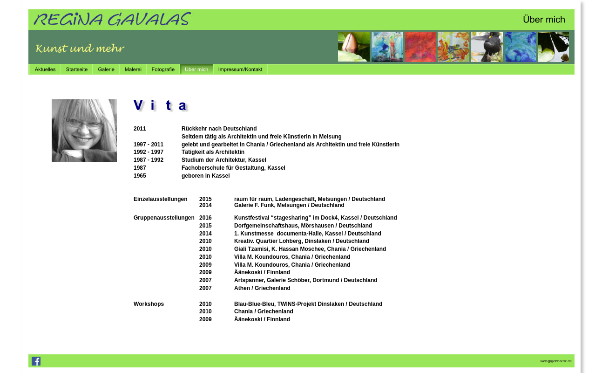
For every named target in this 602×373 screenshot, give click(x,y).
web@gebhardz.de (557, 361)
